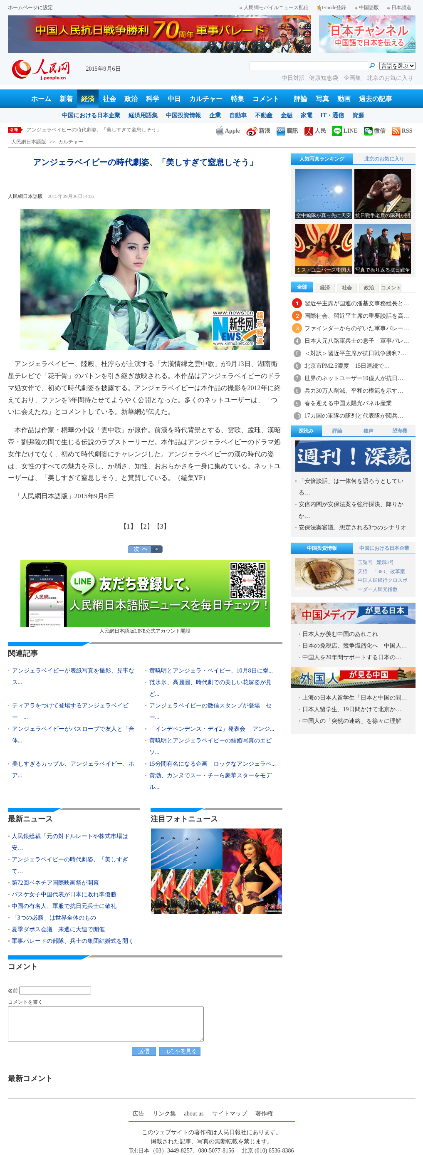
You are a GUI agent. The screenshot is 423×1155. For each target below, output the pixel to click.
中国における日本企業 (91, 115)
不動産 (263, 115)
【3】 (161, 526)
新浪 (258, 131)
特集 (237, 98)
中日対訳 (293, 78)
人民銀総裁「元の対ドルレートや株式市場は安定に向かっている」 (101, 130)
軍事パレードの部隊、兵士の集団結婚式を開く (73, 941)
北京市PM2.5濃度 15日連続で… (347, 366)
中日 (174, 98)
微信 (375, 131)
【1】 (128, 526)
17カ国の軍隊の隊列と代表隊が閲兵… (353, 416)
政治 (131, 98)
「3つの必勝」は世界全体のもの (54, 918)
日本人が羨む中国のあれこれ (340, 634)
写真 (322, 98)
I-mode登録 (331, 7)
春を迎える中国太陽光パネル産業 (348, 403)
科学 (152, 98)
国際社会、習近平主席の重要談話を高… (356, 316)
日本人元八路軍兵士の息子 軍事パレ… (356, 341)
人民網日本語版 (28, 142)
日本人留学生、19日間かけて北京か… (351, 709)
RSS (402, 131)
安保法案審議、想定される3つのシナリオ (352, 527)
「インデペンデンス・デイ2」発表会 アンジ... (212, 729)
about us (194, 1113)
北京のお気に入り (390, 78)
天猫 (363, 571)
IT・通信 (332, 115)
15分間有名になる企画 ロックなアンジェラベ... (212, 764)
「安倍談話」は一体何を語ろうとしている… (351, 487)
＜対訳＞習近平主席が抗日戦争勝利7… (355, 353)
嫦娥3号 (385, 562)
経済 (87, 98)
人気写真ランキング (321, 159)
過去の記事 (375, 98)
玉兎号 (365, 562)
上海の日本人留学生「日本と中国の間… (354, 698)
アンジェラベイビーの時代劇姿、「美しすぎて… (70, 865)
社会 (109, 98)
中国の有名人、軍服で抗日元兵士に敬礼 (64, 906)
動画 (344, 98)
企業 (215, 115)
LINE (345, 131)
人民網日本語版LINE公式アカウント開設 (145, 597)
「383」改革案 (389, 571)
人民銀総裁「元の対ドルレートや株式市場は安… (70, 842)
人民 (315, 131)
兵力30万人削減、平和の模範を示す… (353, 391)
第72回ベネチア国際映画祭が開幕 (55, 883)
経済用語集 (143, 115)
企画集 (353, 78)
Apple (228, 131)
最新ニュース (30, 819)
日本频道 (399, 7)
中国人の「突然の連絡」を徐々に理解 (351, 721)
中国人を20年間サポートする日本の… (351, 657)
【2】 (145, 526)
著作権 (264, 1113)
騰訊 (287, 131)
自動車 (238, 115)
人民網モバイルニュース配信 (274, 7)
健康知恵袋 (324, 78)
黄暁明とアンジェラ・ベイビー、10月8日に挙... (211, 671)
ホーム (41, 98)
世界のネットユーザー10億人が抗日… (353, 378)
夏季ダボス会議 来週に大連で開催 (58, 929)
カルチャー (206, 98)
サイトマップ (229, 1113)
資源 (358, 115)
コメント (265, 98)
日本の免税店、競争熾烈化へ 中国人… (354, 646)
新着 (66, 98)
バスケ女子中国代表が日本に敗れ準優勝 (64, 894)
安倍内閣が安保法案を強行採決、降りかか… (351, 510)
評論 (300, 98)
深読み (306, 431)
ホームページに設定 (30, 7)
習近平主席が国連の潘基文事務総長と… (356, 303)
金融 (286, 115)
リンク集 (164, 1113)
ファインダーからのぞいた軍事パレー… (356, 328)
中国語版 (367, 7)
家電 (306, 115)
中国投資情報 (183, 115)
